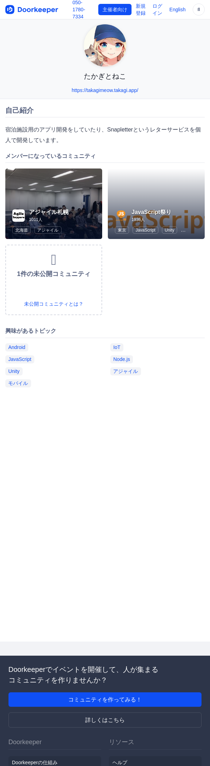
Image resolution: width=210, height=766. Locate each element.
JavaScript (145, 230)
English (177, 9)
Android (16, 347)
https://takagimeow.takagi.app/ (105, 90)
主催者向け (115, 9)
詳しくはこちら (105, 720)
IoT (116, 347)
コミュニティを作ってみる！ (105, 700)
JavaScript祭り (151, 212)
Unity (169, 230)
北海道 (21, 230)
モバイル (18, 383)
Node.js (121, 359)
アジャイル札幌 (49, 212)
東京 (122, 230)
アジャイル (47, 230)
